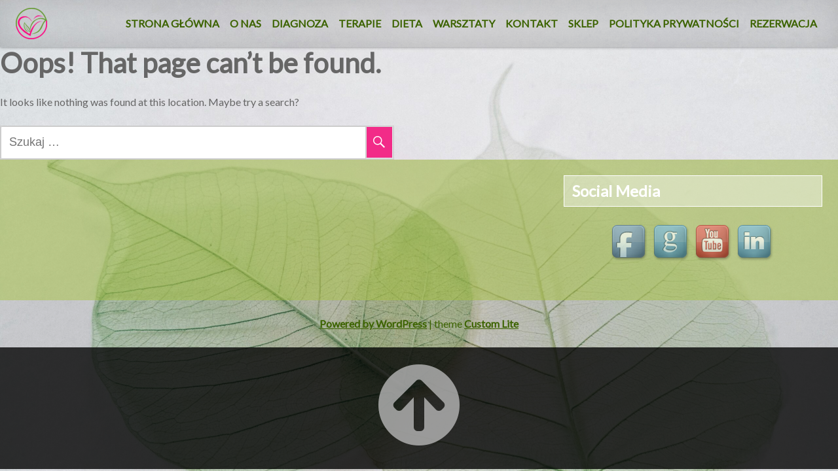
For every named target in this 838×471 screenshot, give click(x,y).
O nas (245, 23)
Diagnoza (300, 23)
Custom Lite (491, 323)
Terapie (359, 23)
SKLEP (583, 23)
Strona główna (172, 23)
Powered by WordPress (373, 323)
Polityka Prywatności (674, 23)
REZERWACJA (783, 23)
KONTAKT (531, 23)
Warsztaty (464, 23)
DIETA (407, 23)
